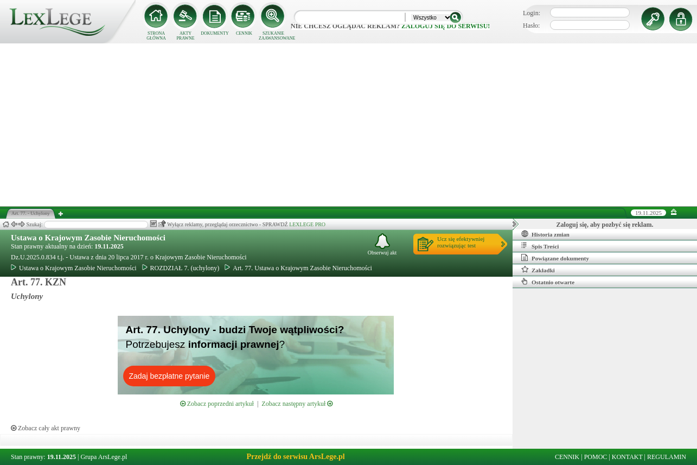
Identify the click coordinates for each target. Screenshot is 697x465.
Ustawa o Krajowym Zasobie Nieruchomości (88, 237)
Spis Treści (540, 246)
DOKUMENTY (215, 33)
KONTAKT (627, 457)
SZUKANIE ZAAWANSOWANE (273, 36)
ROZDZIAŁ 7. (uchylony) (181, 268)
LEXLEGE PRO (307, 224)
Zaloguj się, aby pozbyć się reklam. (605, 224)
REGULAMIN (666, 457)
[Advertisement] (348, 125)
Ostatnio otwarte (547, 281)
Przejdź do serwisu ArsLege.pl (295, 457)
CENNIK (244, 33)
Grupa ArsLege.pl (103, 457)
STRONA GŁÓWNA (156, 36)
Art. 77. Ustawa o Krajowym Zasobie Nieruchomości (298, 268)
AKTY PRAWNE (185, 36)
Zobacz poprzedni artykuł (217, 403)
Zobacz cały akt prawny (45, 428)
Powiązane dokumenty (555, 258)
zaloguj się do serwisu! (445, 26)
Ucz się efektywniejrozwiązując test (460, 242)
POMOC (596, 457)
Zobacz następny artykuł (296, 403)
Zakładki (538, 269)
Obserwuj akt (382, 244)
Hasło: (531, 25)
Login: (531, 13)
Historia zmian (545, 234)
